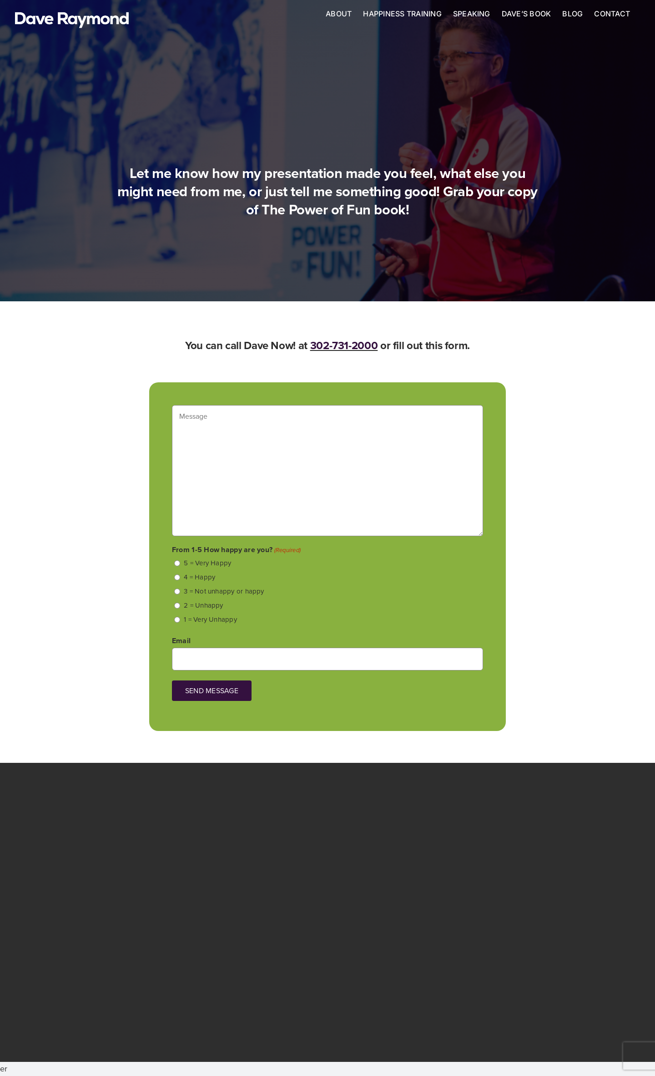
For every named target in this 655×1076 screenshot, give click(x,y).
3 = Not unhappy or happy (224, 591)
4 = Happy (199, 577)
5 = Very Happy (207, 563)
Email (181, 640)
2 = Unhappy (203, 605)
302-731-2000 (344, 345)
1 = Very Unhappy (210, 619)
